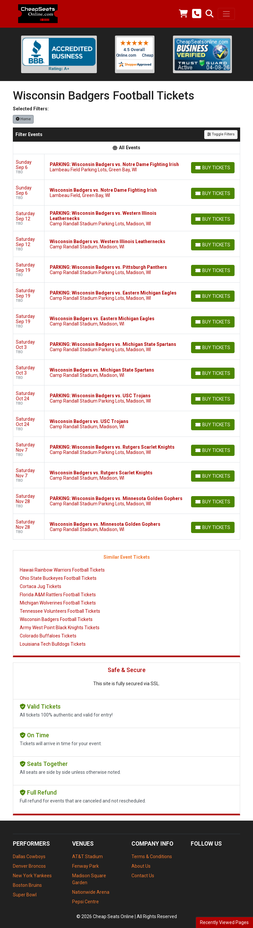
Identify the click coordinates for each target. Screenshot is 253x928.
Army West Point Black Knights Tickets (59, 627)
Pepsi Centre (85, 901)
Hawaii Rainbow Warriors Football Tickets (62, 570)
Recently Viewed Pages (224, 922)
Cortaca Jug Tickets (40, 586)
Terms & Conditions (151, 856)
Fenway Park (85, 866)
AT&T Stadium (87, 856)
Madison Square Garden (89, 879)
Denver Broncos (29, 866)
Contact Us (142, 875)
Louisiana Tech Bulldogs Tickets (53, 644)
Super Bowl (25, 894)
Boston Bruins (27, 885)
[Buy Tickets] (213, 167)
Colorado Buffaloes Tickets (48, 635)
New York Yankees (32, 875)
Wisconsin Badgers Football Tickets (56, 619)
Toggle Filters (221, 134)
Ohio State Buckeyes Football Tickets (58, 578)
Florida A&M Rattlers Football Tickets (58, 594)
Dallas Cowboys (29, 856)
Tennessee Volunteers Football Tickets (60, 611)
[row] (126, 167)
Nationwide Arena (90, 892)
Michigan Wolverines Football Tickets (58, 602)
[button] (209, 14)
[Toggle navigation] (226, 14)
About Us (141, 866)
